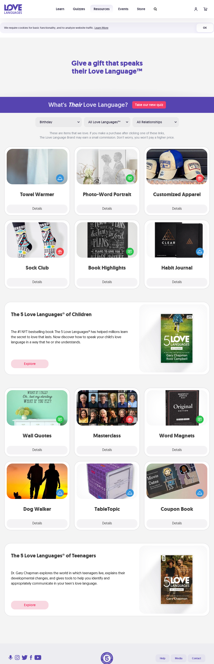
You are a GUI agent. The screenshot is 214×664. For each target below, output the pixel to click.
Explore (30, 363)
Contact (196, 658)
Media (178, 658)
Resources (102, 9)
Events (123, 9)
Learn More (101, 28)
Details (37, 209)
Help (162, 658)
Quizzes (79, 9)
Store (141, 9)
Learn (60, 9)
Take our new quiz (149, 105)
